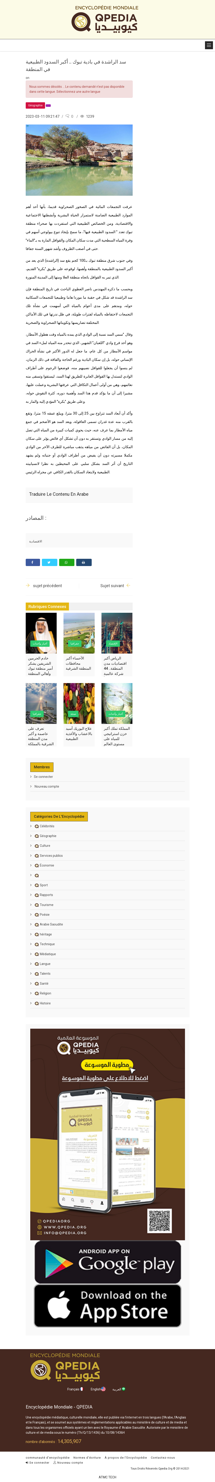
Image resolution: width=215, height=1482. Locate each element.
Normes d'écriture (87, 1457)
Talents (42, 973)
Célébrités (44, 826)
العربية (119, 1389)
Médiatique (45, 954)
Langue (42, 964)
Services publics (48, 855)
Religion (42, 993)
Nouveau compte (46, 786)
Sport (41, 885)
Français (75, 1389)
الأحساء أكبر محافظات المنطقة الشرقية (78, 663)
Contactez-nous (163, 1457)
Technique (44, 944)
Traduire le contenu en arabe (59, 494)
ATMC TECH (107, 1477)
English (98, 1389)
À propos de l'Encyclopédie (126, 1457)
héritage (43, 934)
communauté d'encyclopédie (48, 1457)
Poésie (42, 914)
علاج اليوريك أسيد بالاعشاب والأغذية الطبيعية (79, 733)
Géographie (45, 836)
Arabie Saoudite (48, 924)
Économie (44, 865)
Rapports (43, 895)
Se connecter (43, 777)
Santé (41, 983)
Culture (42, 845)
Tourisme (43, 905)
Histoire (42, 1003)
